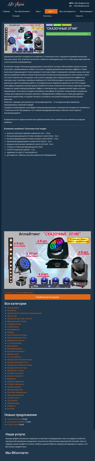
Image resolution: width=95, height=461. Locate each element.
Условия (15, 16)
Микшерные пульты (15, 340)
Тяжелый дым (13, 403)
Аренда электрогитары (17, 368)
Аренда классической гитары (19, 359)
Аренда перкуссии (15, 389)
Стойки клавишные (15, 384)
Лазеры (10, 332)
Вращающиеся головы (17, 321)
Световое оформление (24, 292)
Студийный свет (14, 324)
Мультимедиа (86, 11)
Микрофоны (12, 346)
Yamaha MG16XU (14, 419)
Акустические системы (17, 335)
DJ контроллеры (14, 343)
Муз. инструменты (67, 11)
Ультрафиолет (13, 329)
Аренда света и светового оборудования (24, 313)
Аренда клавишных (15, 381)
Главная (6, 11)
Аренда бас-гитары (15, 370)
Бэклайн (11, 409)
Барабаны (11, 379)
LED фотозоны (13, 398)
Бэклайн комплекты (16, 351)
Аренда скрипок (14, 387)
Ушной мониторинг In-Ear (18, 362)
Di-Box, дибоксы (14, 357)
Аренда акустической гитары (19, 365)
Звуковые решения (15, 395)
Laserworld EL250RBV (16, 422)
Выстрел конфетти (15, 376)
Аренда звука (13, 308)
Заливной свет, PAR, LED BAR (19, 318)
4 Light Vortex (13, 424)
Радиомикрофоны (15, 348)
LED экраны (12, 400)
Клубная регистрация (47, 297)
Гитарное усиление (15, 373)
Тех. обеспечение (22, 11)
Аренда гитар (13, 354)
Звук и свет (12, 316)
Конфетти (11, 406)
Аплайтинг (9, 292)
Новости (79, 16)
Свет (51, 11)
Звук (38, 11)
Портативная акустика (16, 338)
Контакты (47, 16)
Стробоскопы (13, 327)
